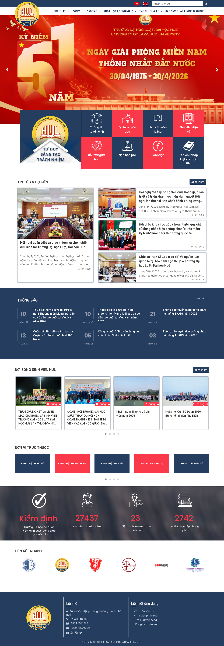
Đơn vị (78, 11)
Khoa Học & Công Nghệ (120, 11)
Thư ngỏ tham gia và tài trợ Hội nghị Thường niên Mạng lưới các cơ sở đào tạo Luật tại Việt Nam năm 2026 (54, 315)
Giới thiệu (61, 11)
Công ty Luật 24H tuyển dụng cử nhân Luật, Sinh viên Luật (118, 333)
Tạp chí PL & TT (150, 11)
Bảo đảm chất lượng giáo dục (186, 11)
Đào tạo (93, 11)
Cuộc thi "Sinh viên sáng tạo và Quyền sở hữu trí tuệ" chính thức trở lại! (53, 335)
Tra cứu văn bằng (145, 620)
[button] (106, 434)
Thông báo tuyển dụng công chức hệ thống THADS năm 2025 (184, 311)
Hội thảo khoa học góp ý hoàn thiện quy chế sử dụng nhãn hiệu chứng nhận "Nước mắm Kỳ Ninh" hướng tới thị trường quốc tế (170, 229)
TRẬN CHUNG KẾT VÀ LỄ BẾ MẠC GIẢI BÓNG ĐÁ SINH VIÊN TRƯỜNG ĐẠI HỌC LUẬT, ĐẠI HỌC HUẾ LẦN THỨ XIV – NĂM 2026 (37, 419)
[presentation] (7, 70)
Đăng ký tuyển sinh (146, 624)
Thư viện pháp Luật (146, 615)
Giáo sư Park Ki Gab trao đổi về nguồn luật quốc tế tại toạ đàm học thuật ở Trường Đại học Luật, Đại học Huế (170, 261)
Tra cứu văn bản (144, 611)
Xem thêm (197, 182)
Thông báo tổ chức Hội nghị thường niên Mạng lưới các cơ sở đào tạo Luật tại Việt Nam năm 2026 (119, 315)
